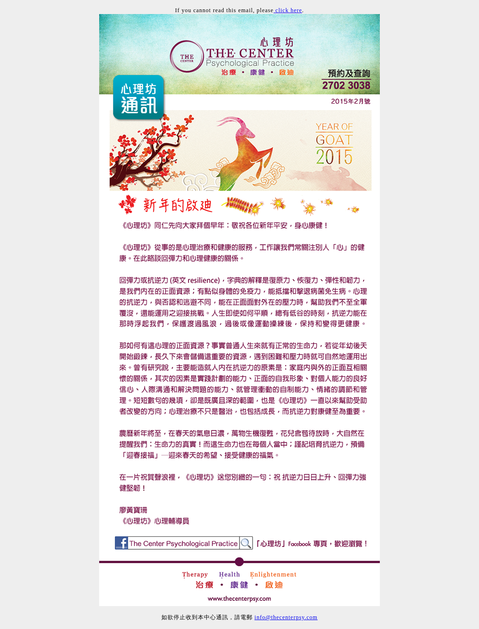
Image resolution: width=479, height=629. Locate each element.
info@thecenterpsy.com (286, 617)
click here (288, 10)
